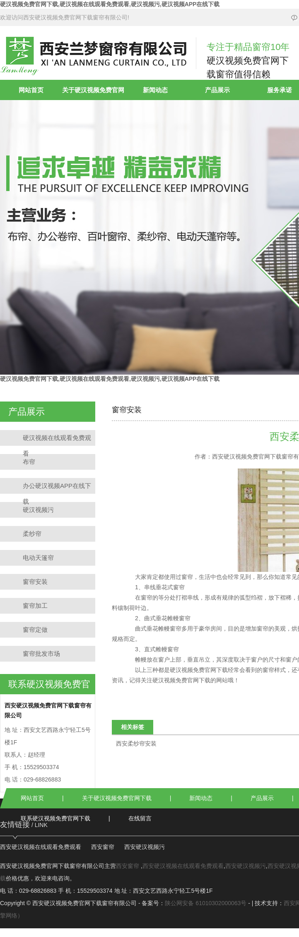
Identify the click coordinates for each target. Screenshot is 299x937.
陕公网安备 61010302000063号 (205, 903)
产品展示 (217, 89)
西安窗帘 (102, 847)
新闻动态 (155, 89)
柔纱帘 (32, 533)
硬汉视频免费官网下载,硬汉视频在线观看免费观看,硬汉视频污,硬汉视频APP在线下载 (109, 4)
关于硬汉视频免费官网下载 (117, 798)
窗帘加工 (35, 605)
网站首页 (31, 89)
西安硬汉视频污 (144, 847)
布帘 (29, 461)
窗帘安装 (35, 581)
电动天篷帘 (38, 557)
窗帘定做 (35, 629)
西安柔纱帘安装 (136, 743)
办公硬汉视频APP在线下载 (57, 488)
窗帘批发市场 (41, 653)
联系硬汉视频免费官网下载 (55, 818)
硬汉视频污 (38, 509)
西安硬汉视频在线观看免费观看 (40, 847)
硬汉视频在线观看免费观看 (57, 440)
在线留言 (140, 818)
